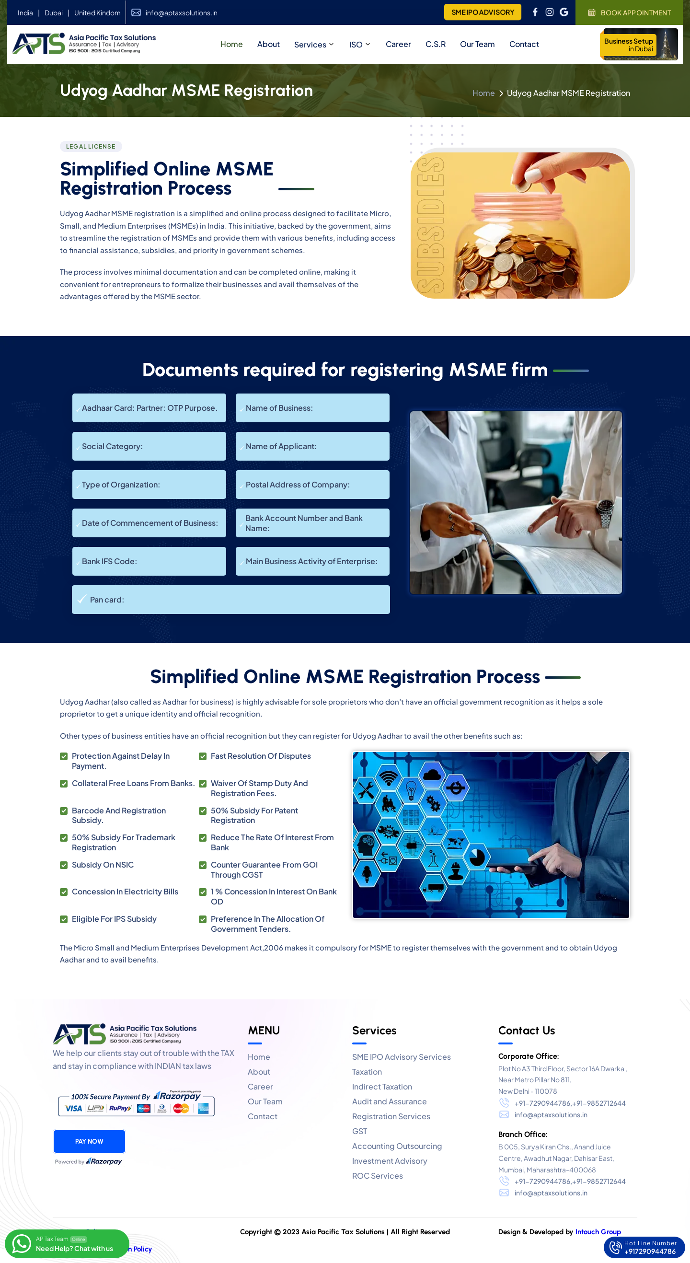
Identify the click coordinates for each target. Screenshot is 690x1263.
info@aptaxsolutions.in (182, 12)
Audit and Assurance (389, 1101)
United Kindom (97, 12)
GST (359, 1131)
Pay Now (89, 1141)
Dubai (54, 12)
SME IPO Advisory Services (401, 1057)
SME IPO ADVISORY (482, 12)
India (25, 12)
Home (483, 93)
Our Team (477, 44)
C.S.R (436, 44)
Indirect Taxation (382, 1086)
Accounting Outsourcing (397, 1146)
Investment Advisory (389, 1161)
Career (398, 44)
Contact (524, 44)
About (259, 1071)
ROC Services (377, 1175)
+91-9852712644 (599, 1103)
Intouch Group (598, 1232)
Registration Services (391, 1116)
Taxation (367, 1071)
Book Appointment (629, 12)
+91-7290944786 (542, 1103)
